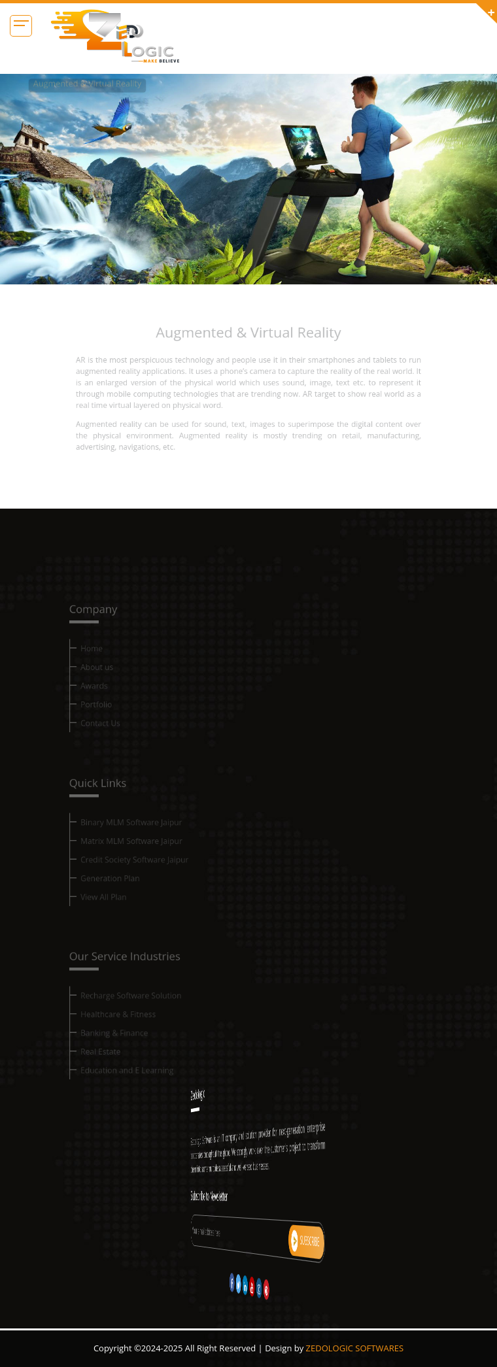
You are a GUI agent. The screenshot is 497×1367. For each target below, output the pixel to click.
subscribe (264, 1240)
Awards (107, 695)
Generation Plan (122, 885)
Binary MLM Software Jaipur (141, 834)
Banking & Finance (126, 1042)
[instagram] (251, 1288)
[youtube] (249, 1286)
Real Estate (113, 1059)
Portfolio (109, 712)
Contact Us (113, 729)
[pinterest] (253, 1289)
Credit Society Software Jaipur (144, 868)
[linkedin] (247, 1285)
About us (110, 678)
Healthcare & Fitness (129, 1025)
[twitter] (246, 1284)
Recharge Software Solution (141, 1008)
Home (105, 661)
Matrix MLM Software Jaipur (141, 851)
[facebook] (244, 1282)
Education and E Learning (137, 1076)
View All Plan (116, 902)
